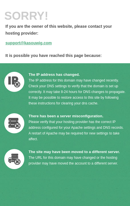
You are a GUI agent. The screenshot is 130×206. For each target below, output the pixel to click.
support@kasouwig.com (28, 43)
